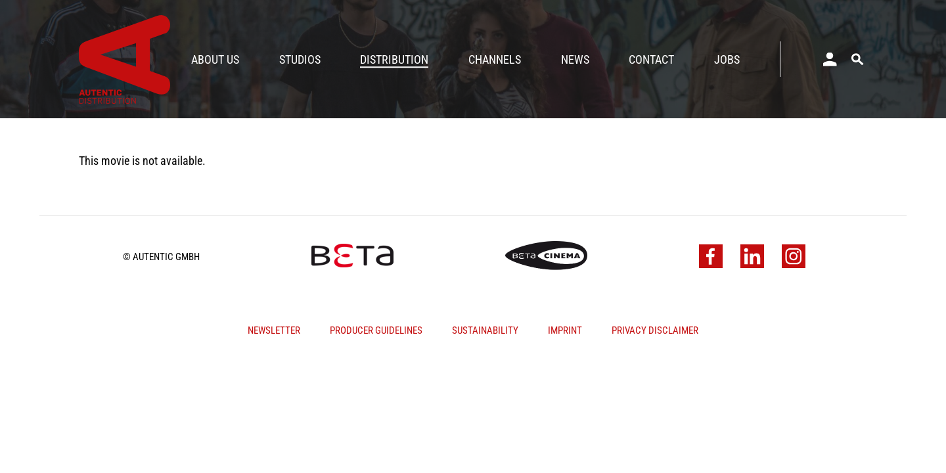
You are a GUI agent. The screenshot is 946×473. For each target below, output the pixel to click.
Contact (651, 59)
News (575, 59)
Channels (494, 59)
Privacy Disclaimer (655, 330)
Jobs (727, 59)
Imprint (565, 330)
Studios (300, 59)
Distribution (394, 59)
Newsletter (274, 330)
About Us (215, 59)
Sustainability (485, 330)
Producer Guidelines (376, 330)
